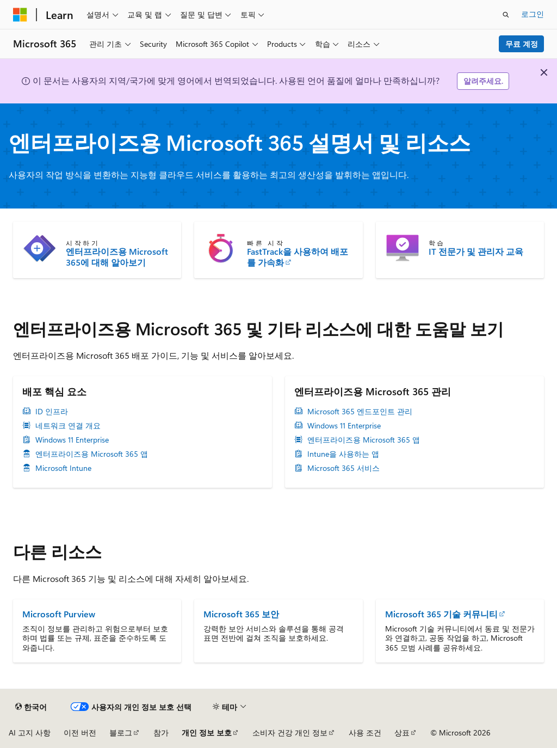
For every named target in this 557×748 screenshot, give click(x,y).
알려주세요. (483, 81)
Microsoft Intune (63, 468)
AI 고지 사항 (30, 732)
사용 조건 (365, 732)
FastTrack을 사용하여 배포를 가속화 (297, 257)
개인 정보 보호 (207, 732)
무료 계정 (521, 44)
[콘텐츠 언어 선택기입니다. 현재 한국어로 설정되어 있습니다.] (31, 706)
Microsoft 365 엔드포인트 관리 (359, 411)
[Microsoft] (20, 15)
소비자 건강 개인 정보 (289, 732)
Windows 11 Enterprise (72, 440)
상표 (402, 732)
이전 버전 (80, 732)
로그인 (532, 14)
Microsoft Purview (58, 614)
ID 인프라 (51, 411)
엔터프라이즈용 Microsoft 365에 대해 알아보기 (117, 257)
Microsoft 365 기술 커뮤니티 (441, 614)
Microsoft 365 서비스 (343, 468)
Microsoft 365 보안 (241, 614)
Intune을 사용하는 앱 (343, 454)
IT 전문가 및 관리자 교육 (476, 251)
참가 (161, 732)
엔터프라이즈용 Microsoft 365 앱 (91, 454)
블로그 (120, 732)
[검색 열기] (506, 14)
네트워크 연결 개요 (68, 426)
